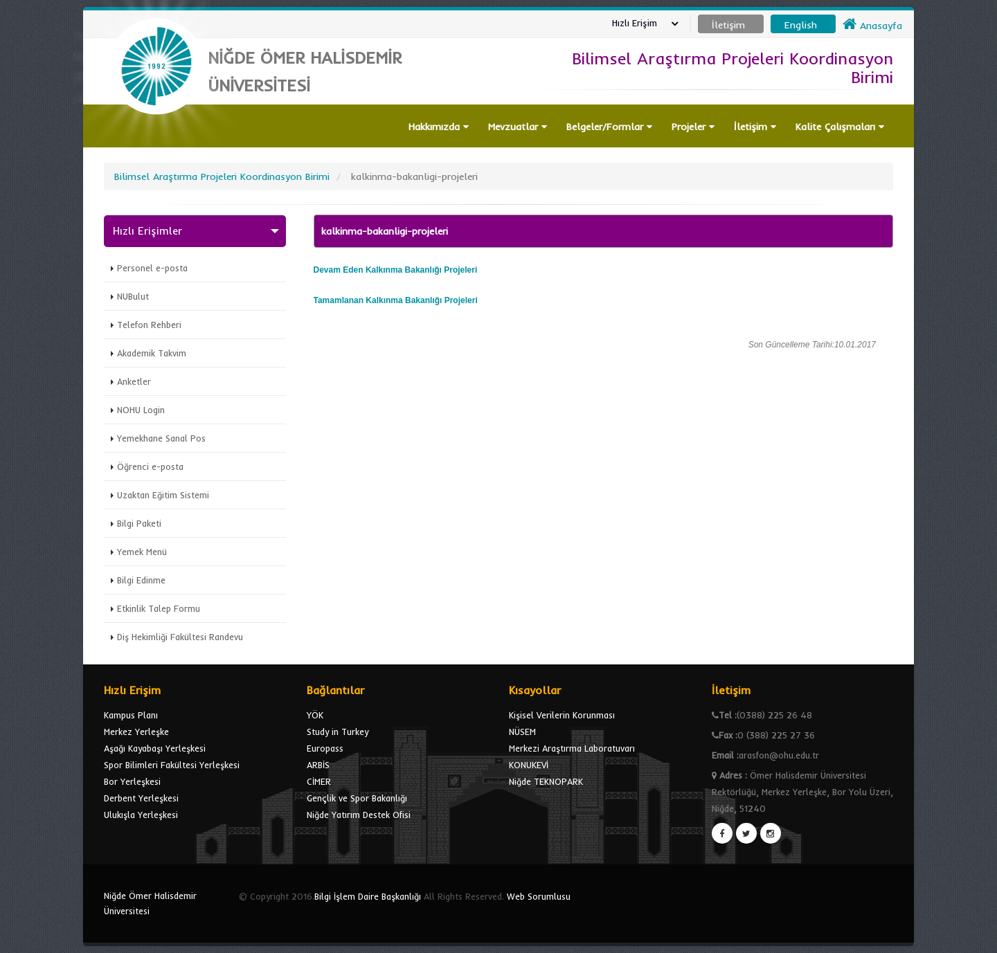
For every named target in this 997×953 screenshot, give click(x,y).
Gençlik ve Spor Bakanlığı (357, 798)
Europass (325, 748)
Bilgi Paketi (139, 523)
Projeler (693, 126)
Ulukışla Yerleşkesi (141, 814)
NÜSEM (522, 731)
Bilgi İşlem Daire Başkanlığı (367, 896)
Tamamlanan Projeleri (396, 300)
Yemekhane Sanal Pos (161, 438)
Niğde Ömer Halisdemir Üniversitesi (150, 903)
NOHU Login (141, 409)
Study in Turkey (337, 731)
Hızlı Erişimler (147, 230)
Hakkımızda (438, 126)
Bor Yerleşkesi (132, 781)
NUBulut (133, 296)
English (800, 25)
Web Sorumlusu (539, 896)
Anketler (134, 381)
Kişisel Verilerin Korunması (562, 714)
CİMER (319, 781)
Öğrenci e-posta (150, 466)
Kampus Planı (131, 714)
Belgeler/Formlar (609, 126)
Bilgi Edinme (141, 580)
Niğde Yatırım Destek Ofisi (359, 814)
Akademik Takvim (151, 352)
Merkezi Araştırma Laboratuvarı (572, 748)
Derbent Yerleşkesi (141, 798)
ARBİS (318, 764)
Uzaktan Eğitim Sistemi (163, 494)
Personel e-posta (152, 267)
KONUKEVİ (528, 764)
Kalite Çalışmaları (840, 126)
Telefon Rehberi (149, 324)
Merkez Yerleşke (136, 731)
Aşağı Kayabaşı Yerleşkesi (155, 748)
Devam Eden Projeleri (396, 270)
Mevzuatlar (517, 126)
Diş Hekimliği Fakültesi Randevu (180, 636)
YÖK (315, 714)
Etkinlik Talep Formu (158, 608)
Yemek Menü (142, 551)
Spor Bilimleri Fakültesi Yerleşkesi (172, 764)
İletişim (755, 126)
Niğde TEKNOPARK (546, 781)
